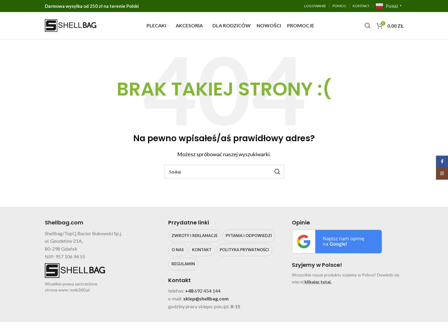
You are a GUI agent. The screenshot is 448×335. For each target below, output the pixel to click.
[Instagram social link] (442, 174)
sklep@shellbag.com (206, 298)
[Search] (368, 26)
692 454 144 (207, 291)
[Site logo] (70, 25)
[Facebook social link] (442, 162)
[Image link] (337, 241)
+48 (189, 291)
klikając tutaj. (318, 281)
